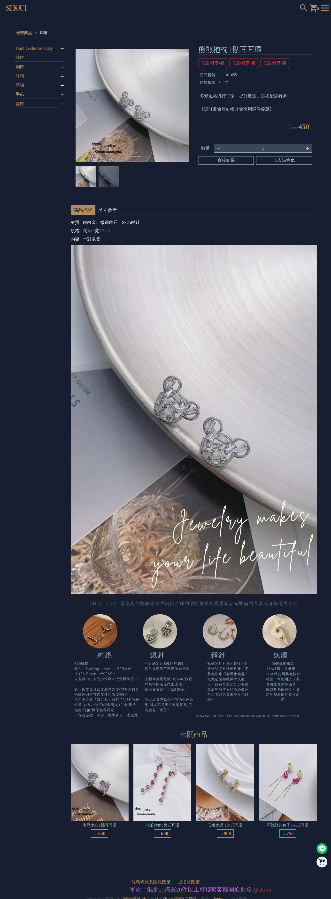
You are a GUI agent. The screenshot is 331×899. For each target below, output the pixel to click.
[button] (183, 105)
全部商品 (24, 33)
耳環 (43, 33)
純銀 (19, 57)
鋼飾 (19, 66)
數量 (205, 148)
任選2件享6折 (274, 63)
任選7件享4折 (212, 63)
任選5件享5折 (243, 63)
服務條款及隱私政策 (151, 882)
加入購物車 (284, 160)
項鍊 (19, 85)
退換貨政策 (189, 882)
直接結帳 (226, 160)
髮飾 (19, 103)
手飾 (19, 94)
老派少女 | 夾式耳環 (162, 825)
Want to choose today (34, 48)
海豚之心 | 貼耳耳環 (99, 825)
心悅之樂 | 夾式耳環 (225, 825)
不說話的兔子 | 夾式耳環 (287, 825)
